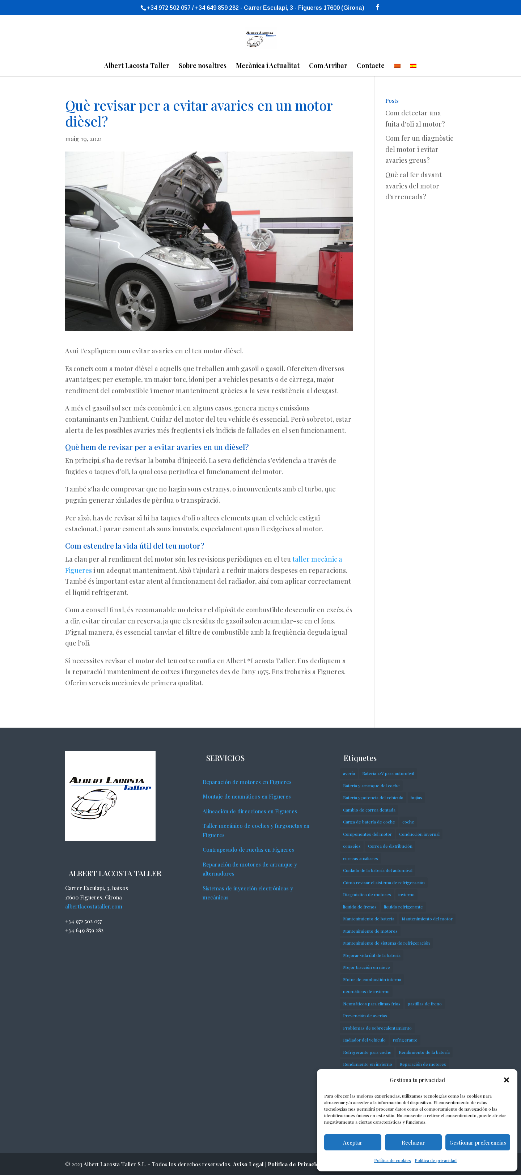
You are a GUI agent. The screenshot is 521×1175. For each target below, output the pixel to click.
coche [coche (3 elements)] (408, 822)
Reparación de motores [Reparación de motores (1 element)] (422, 1064)
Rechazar (413, 1142)
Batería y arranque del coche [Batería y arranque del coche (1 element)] (371, 785)
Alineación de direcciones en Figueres (250, 811)
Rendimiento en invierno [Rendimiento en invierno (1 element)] (367, 1064)
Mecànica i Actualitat (268, 66)
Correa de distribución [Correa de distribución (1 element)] (390, 846)
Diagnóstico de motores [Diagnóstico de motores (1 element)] (367, 894)
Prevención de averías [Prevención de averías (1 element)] (365, 1015)
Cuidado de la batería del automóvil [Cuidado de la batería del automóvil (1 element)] (377, 870)
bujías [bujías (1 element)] (416, 797)
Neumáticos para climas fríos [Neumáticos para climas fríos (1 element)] (372, 1003)
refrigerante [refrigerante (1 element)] (405, 1040)
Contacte (371, 66)
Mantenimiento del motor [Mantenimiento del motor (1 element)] (427, 918)
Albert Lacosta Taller (136, 66)
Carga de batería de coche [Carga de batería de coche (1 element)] (369, 822)
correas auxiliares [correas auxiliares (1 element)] (360, 858)
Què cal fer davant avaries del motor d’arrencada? (413, 185)
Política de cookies (392, 1160)
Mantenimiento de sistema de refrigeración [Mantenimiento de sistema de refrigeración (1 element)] (386, 943)
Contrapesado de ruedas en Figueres (248, 849)
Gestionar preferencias (477, 1142)
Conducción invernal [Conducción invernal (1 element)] (419, 834)
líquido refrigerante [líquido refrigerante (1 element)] (403, 907)
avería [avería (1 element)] (349, 773)
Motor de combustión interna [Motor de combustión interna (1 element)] (372, 979)
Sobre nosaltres (202, 66)
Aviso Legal (248, 1164)
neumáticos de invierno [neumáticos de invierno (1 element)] (366, 991)
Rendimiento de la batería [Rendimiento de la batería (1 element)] (424, 1052)
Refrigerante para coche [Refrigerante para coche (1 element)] (367, 1052)
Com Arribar (328, 66)
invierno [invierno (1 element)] (406, 894)
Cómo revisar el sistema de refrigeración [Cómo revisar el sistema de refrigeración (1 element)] (384, 882)
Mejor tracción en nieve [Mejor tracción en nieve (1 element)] (366, 967)
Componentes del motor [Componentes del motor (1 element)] (367, 834)
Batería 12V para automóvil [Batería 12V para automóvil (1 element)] (388, 773)
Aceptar (353, 1142)
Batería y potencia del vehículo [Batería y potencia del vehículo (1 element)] (373, 797)
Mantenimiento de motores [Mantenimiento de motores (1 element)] (370, 931)
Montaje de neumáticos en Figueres (247, 796)
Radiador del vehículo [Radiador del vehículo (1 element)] (364, 1040)
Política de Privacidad (297, 1164)
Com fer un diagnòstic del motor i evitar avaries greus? (419, 149)
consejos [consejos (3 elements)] (352, 846)
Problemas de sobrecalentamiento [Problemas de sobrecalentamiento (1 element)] (377, 1028)
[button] (506, 1080)
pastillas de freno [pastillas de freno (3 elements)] (425, 1003)
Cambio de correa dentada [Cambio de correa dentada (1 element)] (369, 810)
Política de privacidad (436, 1160)
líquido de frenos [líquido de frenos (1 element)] (360, 907)
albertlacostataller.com (93, 906)
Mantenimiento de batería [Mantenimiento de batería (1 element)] (368, 918)
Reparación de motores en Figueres (247, 782)
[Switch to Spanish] (413, 69)
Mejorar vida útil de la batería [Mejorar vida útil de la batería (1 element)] (372, 955)
